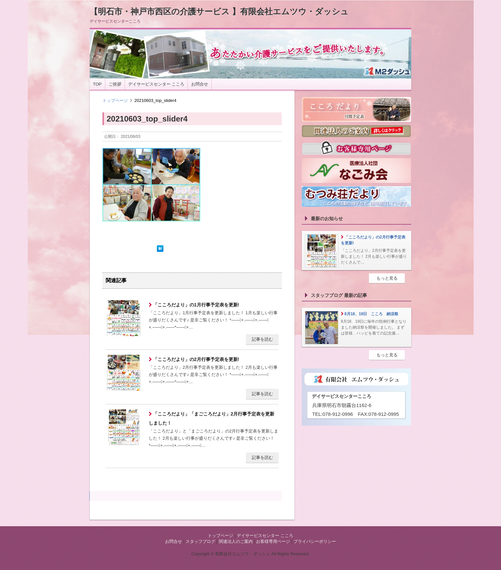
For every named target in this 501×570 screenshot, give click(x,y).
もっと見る (387, 278)
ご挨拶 (115, 84)
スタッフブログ (200, 541)
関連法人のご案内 (236, 541)
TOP (97, 84)
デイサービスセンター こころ (156, 84)
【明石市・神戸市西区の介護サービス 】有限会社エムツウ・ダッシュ (219, 11)
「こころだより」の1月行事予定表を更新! (195, 304)
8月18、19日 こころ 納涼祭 (371, 314)
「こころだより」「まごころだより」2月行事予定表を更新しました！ (211, 418)
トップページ (115, 100)
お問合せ (199, 84)
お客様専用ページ (273, 541)
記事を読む (262, 339)
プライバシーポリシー (315, 541)
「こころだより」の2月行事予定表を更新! (195, 359)
